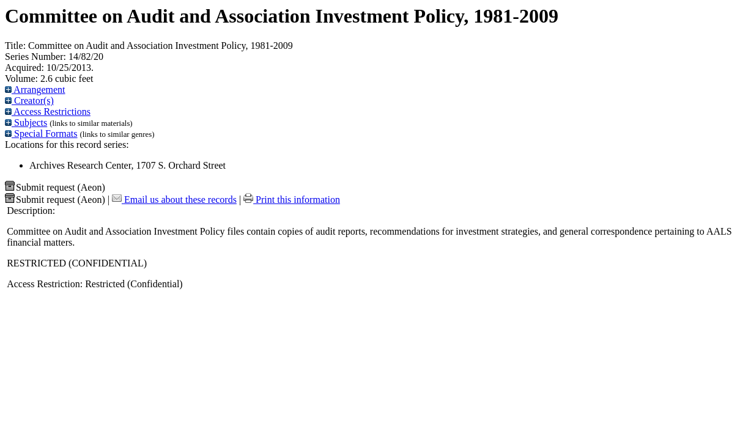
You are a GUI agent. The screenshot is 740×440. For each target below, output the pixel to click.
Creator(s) (29, 100)
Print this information (291, 199)
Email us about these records (174, 199)
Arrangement (35, 89)
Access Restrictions (48, 111)
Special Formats (41, 133)
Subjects (26, 122)
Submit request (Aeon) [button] (55, 187)
